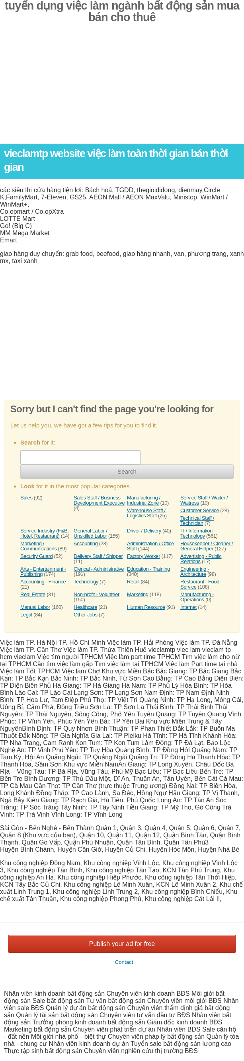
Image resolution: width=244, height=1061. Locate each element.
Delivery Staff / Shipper (98, 556)
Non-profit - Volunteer (96, 594)
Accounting (86, 543)
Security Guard (36, 556)
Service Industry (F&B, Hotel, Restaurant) (44, 533)
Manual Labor (35, 607)
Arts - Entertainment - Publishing (43, 571)
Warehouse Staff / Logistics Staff (146, 513)
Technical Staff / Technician (197, 520)
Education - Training (148, 569)
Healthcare (85, 607)
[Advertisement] (122, 88)
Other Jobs (86, 615)
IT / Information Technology (196, 533)
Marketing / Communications (38, 546)
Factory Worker (143, 556)
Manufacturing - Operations (197, 597)
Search (127, 471)
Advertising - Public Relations (200, 558)
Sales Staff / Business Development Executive (99, 500)
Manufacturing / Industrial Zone (143, 500)
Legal (26, 615)
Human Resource (146, 607)
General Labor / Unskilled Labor (90, 533)
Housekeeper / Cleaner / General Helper (206, 546)
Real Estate (32, 594)
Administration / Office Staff (150, 546)
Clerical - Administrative (99, 569)
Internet (188, 607)
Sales (26, 498)
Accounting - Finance (43, 582)
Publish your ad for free (122, 943)
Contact (124, 962)
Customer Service (199, 510)
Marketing (137, 594)
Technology (86, 582)
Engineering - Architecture (194, 571)
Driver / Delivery (144, 531)
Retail (133, 582)
